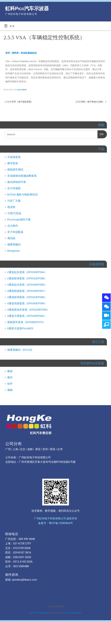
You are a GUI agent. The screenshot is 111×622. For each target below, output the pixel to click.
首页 (7, 53)
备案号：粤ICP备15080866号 (55, 523)
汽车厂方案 (14, 200)
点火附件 (12, 225)
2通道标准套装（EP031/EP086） (27, 278)
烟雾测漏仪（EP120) (19, 349)
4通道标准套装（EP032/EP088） (27, 297)
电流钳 (11, 206)
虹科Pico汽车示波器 (27, 8)
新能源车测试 (15, 169)
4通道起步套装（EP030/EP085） (27, 284)
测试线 (11, 238)
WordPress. (76, 613)
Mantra (65, 613)
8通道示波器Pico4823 (20, 328)
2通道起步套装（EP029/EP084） (27, 272)
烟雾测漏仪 (14, 244)
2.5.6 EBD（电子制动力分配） (91, 101)
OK (100, 133)
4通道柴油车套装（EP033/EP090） (28, 309)
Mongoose (13, 250)
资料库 (15, 53)
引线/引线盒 (14, 213)
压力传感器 (14, 188)
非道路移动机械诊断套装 (22, 175)
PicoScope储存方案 (19, 219)
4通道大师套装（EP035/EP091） (27, 315)
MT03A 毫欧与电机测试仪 (22, 194)
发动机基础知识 (29, 53)
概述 (10, 371)
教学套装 (12, 163)
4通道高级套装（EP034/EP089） (27, 303)
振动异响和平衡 (16, 181)
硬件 (10, 377)
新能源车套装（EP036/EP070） (26, 322)
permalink (22, 89)
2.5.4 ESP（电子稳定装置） (19, 101)
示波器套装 (14, 156)
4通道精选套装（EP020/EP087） (27, 290)
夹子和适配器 (15, 231)
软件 (10, 383)
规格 (10, 389)
